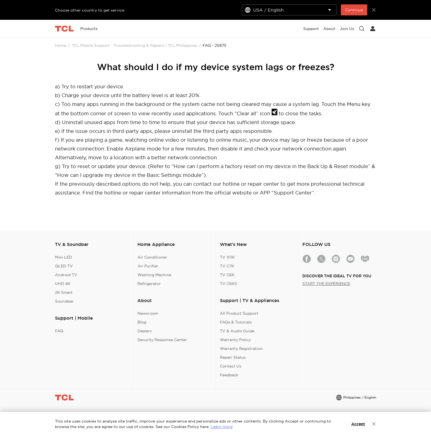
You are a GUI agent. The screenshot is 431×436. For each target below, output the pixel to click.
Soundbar (64, 301)
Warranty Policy (235, 339)
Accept (358, 423)
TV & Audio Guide (237, 330)
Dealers (144, 330)
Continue (354, 9)
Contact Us (230, 366)
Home (60, 45)
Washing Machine (154, 274)
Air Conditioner (152, 257)
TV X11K (227, 257)
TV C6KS (228, 283)
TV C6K (227, 274)
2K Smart (64, 292)
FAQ (59, 330)
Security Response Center (162, 339)
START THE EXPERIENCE (326, 283)
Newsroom (147, 313)
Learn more (222, 426)
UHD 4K (62, 283)
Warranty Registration (241, 348)
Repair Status (233, 357)
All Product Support (239, 313)
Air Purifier (147, 266)
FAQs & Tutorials (236, 322)
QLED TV (64, 266)
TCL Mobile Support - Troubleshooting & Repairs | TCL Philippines (134, 45)
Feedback (229, 374)
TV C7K (227, 266)
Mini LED (63, 257)
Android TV (66, 274)
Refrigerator (149, 283)
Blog (141, 322)
